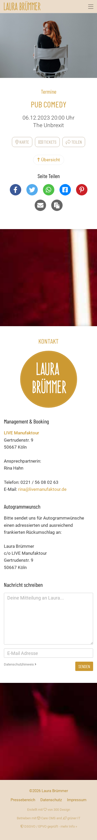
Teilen (74, 141)
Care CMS (46, 818)
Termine (48, 91)
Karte (22, 141)
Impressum (76, 800)
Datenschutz (51, 800)
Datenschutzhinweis (20, 664)
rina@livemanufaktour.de (42, 489)
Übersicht (48, 159)
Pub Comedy (48, 104)
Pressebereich (23, 800)
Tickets (47, 141)
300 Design (62, 810)
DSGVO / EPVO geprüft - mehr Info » (48, 826)
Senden (84, 666)
